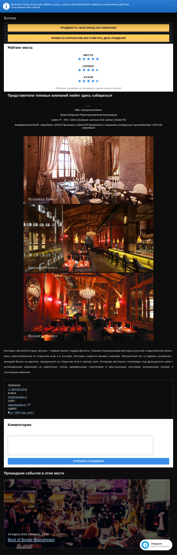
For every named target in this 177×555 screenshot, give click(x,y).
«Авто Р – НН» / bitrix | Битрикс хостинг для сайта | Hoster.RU (88, 119)
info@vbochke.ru (17, 397)
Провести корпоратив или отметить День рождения (88, 38)
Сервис (89, 66)
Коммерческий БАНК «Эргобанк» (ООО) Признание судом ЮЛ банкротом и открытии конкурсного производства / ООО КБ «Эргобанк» (88, 126)
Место (88, 55)
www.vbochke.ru (17, 404)
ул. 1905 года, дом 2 (22, 412)
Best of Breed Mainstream (31, 539)
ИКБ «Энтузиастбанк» (88, 109)
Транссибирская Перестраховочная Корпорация (88, 114)
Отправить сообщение (88, 461)
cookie (56, 4)
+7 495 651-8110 (17, 389)
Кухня (88, 77)
